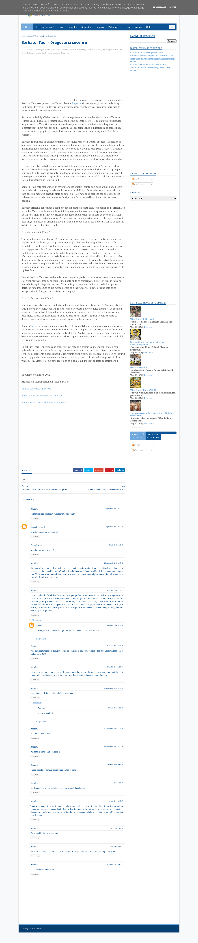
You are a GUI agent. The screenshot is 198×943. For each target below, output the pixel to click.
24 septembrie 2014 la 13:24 (111, 698)
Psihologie (113, 27)
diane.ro (39, 939)
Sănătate (138, 27)
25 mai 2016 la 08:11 (114, 857)
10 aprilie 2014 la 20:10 (113, 677)
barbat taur (49, 49)
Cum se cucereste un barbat (36, 399)
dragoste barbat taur (114, 49)
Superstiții (87, 27)
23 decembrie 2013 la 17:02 (111, 573)
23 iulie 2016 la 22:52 (113, 718)
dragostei (77, 103)
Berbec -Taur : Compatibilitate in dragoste (44, 413)
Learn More (159, 7)
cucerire (65, 49)
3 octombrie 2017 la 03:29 (112, 875)
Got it (172, 7)
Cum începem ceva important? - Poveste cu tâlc (152, 55)
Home (28, 27)
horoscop (37, 53)
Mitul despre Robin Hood (142, 319)
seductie (57, 53)
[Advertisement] (48, 79)
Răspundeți (35, 529)
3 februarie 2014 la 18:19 (112, 656)
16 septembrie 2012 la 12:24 (111, 519)
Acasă (24, 36)
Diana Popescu (37, 537)
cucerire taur (92, 49)
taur (63, 53)
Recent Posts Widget (135, 427)
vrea (67, 53)
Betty (40, 636)
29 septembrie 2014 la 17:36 (111, 757)
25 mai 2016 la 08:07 (114, 811)
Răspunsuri (37, 631)
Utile (148, 27)
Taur (32, 333)
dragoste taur (27, 53)
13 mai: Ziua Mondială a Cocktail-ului (148, 64)
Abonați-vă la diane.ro (137, 436)
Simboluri (73, 27)
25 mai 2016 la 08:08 (114, 839)
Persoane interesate (153, 436)
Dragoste (100, 27)
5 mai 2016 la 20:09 (114, 793)
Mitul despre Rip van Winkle (143, 390)
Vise (62, 27)
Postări (136, 179)
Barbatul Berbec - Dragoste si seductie (42, 406)
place (50, 53)
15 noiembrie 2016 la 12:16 (111, 636)
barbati (58, 49)
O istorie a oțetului (138, 367)
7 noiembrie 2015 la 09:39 (112, 775)
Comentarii (138, 184)
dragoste (101, 49)
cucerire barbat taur (78, 49)
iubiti (44, 53)
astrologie (40, 49)
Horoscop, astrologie (45, 27)
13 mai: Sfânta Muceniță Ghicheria (146, 52)
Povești (126, 27)
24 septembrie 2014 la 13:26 (111, 739)
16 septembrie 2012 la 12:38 (111, 537)
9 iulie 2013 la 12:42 (114, 555)
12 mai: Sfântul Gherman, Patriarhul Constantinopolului (147, 343)
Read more (148, 327)
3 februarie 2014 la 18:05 (112, 601)
